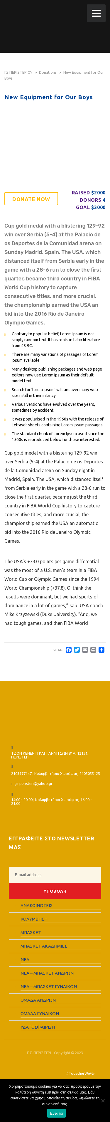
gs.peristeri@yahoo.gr (33, 783)
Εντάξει (56, 1113)
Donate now (31, 199)
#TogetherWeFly (80, 1073)
